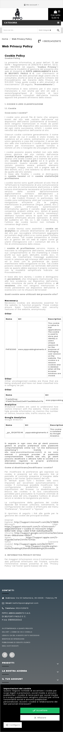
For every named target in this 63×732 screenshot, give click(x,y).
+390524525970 (51, 41)
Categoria (10, 22)
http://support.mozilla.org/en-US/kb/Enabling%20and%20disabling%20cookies (31, 547)
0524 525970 (22, 608)
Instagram (12, 655)
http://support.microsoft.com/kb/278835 (36, 522)
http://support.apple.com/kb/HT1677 (34, 544)
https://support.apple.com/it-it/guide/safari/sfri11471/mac (31, 538)
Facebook (4, 655)
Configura (13, 725)
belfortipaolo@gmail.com (25, 603)
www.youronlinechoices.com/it (26, 452)
